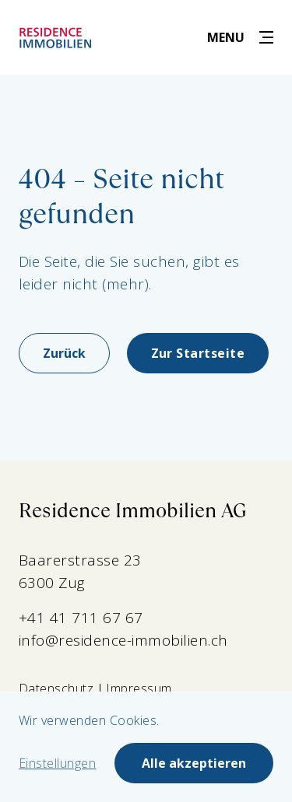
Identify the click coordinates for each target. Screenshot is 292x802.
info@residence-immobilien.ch (123, 640)
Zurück (64, 353)
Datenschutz (56, 688)
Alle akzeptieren (194, 763)
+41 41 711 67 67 (81, 618)
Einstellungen (57, 763)
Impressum (138, 688)
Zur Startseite (198, 353)
